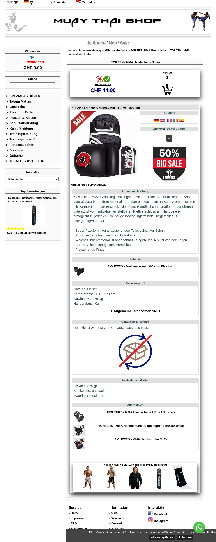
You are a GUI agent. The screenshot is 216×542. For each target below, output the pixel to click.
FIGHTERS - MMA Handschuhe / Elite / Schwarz (141, 412)
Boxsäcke (15, 107)
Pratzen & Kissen (21, 117)
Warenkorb (86, 2)
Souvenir (14, 150)
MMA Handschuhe (116, 50)
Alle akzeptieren (162, 537)
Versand (116, 523)
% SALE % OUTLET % (25, 161)
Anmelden (58, 2)
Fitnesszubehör (20, 145)
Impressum (78, 518)
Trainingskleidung (21, 134)
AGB (114, 513)
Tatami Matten (18, 101)
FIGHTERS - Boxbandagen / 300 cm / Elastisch (141, 266)
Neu (113, 42)
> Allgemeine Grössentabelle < (135, 311)
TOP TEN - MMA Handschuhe (148, 50)
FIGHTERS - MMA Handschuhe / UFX (141, 439)
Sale (124, 42)
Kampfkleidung (19, 128)
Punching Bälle (19, 112)
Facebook (158, 514)
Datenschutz (119, 518)
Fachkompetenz (82, 528)
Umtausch (118, 528)
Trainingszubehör (21, 139)
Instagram (158, 521)
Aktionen (96, 42)
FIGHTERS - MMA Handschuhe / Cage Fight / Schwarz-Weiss (140, 426)
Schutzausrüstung (22, 123)
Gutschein (15, 155)
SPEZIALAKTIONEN (23, 96)
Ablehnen (185, 537)
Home (71, 50)
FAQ (74, 523)
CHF (10, 2)
